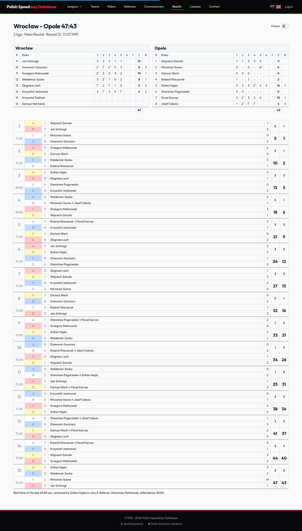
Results (177, 6)
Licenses (195, 6)
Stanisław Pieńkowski (125, 493)
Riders (112, 6)
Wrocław (24, 48)
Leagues (74, 6)
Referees (130, 6)
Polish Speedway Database (165, 523)
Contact (214, 6)
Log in (289, 7)
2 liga (17, 34)
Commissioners (154, 6)
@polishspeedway (131, 523)
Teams (95, 6)
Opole (160, 48)
